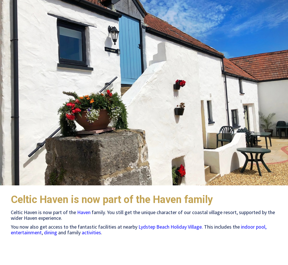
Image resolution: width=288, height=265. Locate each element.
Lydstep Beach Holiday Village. (170, 226)
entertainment (26, 232)
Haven (84, 212)
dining (50, 232)
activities (91, 232)
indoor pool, (253, 226)
